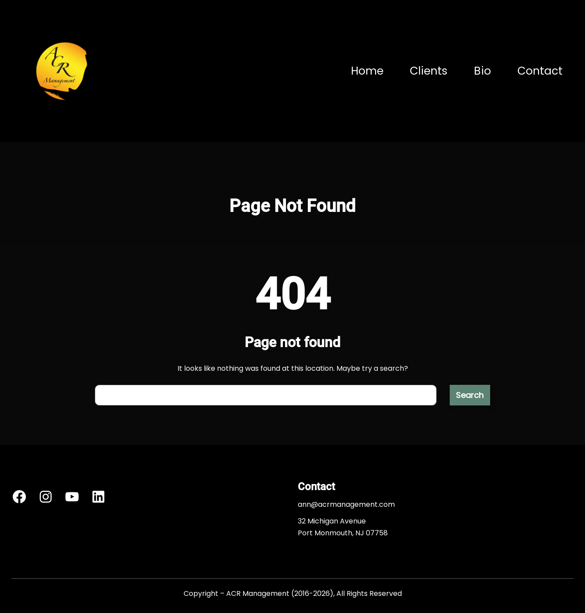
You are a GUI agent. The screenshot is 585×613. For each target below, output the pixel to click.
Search (470, 395)
